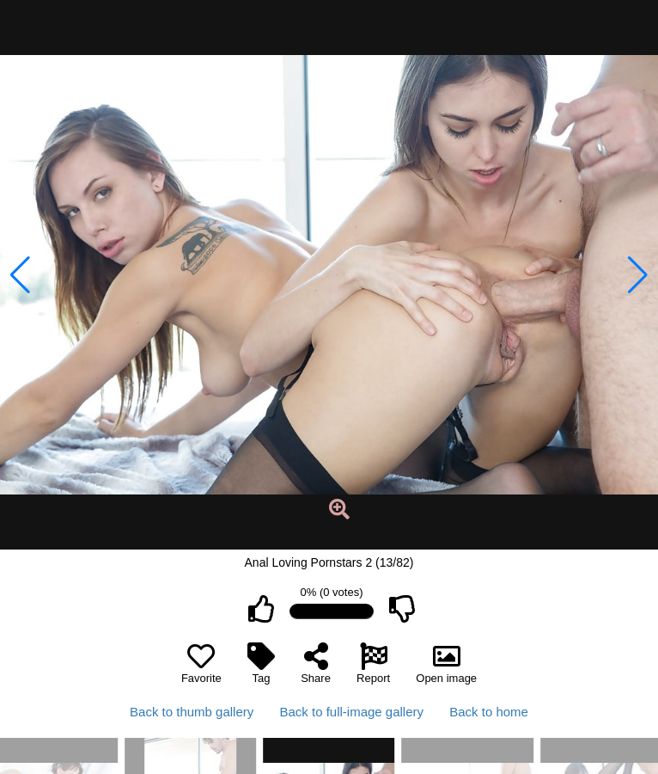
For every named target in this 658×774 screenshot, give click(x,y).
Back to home (488, 711)
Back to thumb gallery (191, 711)
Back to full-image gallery (351, 711)
